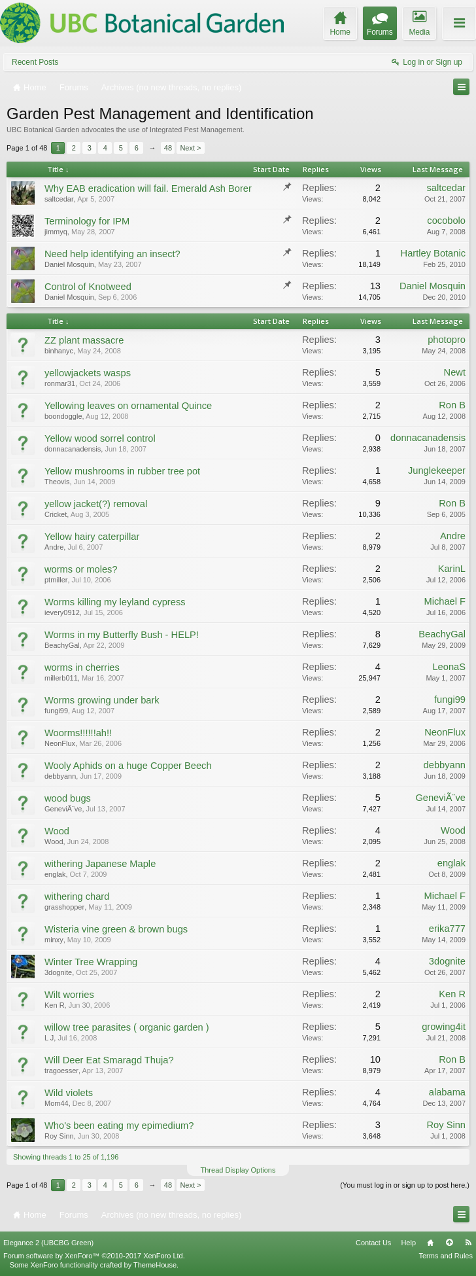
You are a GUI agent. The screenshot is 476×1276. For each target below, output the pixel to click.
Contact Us (373, 1243)
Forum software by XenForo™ (94, 1256)
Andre (53, 547)
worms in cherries (82, 667)
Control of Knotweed (87, 286)
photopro (447, 339)
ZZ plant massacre (84, 340)
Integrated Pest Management (196, 129)
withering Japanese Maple (100, 864)
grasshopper (64, 907)
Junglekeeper (437, 470)
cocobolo (446, 220)
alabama (447, 1092)
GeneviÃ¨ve (63, 809)
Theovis (57, 482)
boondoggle (63, 416)
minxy (53, 940)
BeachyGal (62, 645)
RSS (468, 1242)
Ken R (54, 1005)
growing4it (444, 1026)
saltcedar (59, 199)
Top (449, 1242)
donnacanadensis (72, 449)
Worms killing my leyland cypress (115, 602)
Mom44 (56, 1103)
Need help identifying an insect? (112, 254)
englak (54, 874)
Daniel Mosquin (69, 264)
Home (430, 1242)
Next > (190, 148)
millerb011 (61, 678)
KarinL (452, 568)
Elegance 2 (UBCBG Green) (48, 1243)
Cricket (55, 514)
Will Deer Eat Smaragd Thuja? (109, 1060)
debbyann (60, 776)
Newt (455, 372)
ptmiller (55, 580)
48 (168, 148)
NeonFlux (59, 743)
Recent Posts (35, 62)
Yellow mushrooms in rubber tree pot (122, 471)
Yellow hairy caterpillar (91, 536)
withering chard (76, 896)
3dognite (58, 972)
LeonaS (449, 667)
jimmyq (55, 232)
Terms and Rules (445, 1256)
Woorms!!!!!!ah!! (78, 733)
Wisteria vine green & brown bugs (116, 929)
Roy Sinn (59, 1136)
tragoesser (61, 1070)
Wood (56, 831)
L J (49, 1038)
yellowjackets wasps (87, 373)
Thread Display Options (238, 1170)
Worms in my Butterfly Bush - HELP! (121, 634)
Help (408, 1243)
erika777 (447, 928)
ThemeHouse (155, 1265)
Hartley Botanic (433, 253)
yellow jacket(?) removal (95, 504)
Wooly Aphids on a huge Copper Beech (128, 765)
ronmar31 (59, 383)
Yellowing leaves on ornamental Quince (128, 405)
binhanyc (58, 351)
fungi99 (56, 711)
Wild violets (68, 1093)
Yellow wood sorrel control (100, 438)
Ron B (452, 405)
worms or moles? (81, 569)
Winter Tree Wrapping (90, 962)
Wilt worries (69, 994)
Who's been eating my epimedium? (119, 1125)
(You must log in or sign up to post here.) (404, 1185)
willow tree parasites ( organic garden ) (126, 1027)
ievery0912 (62, 612)
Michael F (445, 601)
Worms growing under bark (102, 700)
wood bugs (67, 798)
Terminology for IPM (86, 221)
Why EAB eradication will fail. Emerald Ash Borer (148, 188)
